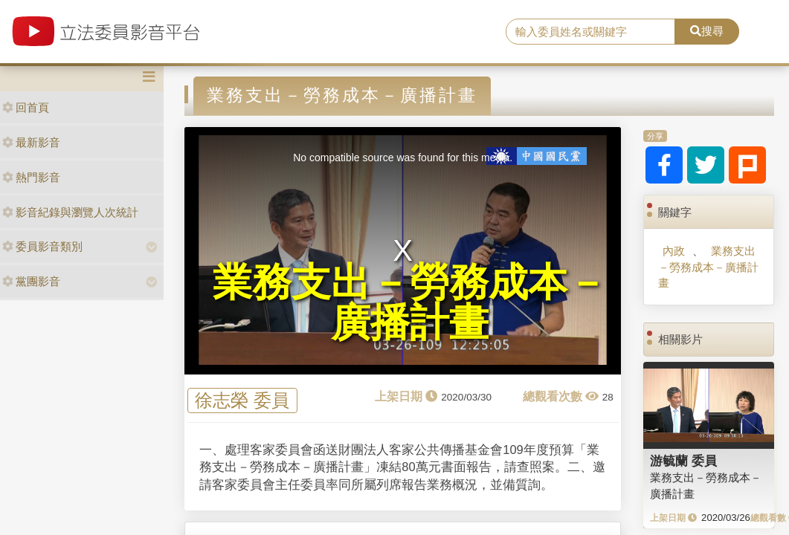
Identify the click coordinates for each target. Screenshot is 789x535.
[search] (590, 32)
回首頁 (25, 107)
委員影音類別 (42, 246)
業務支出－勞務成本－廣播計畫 (708, 266)
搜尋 (707, 31)
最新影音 (31, 142)
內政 (674, 250)
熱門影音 (31, 177)
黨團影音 (31, 281)
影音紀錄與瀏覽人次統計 (70, 212)
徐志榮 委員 (242, 400)
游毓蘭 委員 (683, 460)
